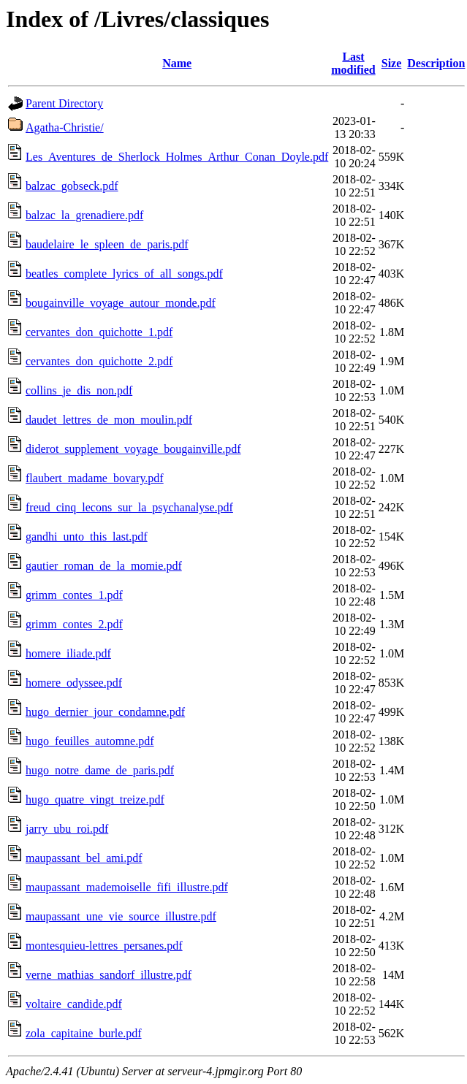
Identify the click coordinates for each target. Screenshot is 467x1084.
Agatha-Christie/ (65, 127)
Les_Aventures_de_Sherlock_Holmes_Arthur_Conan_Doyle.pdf (177, 156)
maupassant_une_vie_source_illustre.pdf (121, 916)
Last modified (353, 63)
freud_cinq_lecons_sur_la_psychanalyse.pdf (129, 507)
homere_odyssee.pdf (74, 682)
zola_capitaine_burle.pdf (84, 1033)
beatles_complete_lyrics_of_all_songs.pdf (124, 273)
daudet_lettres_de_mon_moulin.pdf (109, 419)
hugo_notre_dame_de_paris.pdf (100, 770)
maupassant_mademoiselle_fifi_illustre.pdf (127, 887)
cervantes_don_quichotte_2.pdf (99, 361)
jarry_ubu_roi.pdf (67, 828)
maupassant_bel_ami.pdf (84, 858)
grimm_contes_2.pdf (74, 624)
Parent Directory (64, 103)
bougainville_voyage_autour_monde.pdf (121, 303)
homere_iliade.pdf (68, 653)
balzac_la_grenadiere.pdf (84, 215)
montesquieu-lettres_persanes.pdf (104, 945)
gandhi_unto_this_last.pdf (87, 536)
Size (391, 63)
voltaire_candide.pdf (74, 1004)
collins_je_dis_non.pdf (79, 390)
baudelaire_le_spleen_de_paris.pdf (107, 244)
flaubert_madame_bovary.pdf (95, 478)
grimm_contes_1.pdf (74, 595)
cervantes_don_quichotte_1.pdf (99, 332)
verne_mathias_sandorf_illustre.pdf (108, 975)
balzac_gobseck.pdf (72, 186)
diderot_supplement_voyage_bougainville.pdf (133, 449)
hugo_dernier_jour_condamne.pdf (105, 712)
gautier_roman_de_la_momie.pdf (104, 566)
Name (176, 63)
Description (436, 63)
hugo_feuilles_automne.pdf (90, 741)
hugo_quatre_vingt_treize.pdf (95, 799)
